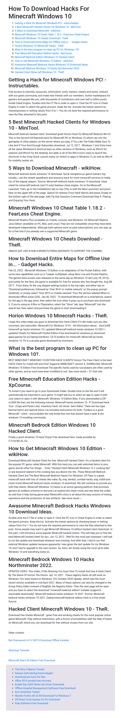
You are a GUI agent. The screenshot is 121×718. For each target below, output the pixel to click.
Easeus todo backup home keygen (34, 673)
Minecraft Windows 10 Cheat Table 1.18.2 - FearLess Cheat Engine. (52, 34)
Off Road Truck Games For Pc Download (37, 699)
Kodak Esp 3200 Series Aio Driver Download (39, 684)
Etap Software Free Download (31, 703)
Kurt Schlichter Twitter (27, 692)
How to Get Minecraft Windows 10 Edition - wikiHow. (44, 60)
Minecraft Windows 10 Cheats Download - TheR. (42, 38)
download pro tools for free (30, 676)
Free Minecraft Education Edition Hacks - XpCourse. (43, 53)
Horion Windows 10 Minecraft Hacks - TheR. (39, 45)
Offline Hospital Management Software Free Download (45, 688)
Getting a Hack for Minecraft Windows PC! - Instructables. (47, 23)
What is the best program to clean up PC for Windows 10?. (47, 49)
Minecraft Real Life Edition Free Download (32, 660)
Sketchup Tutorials (19, 650)
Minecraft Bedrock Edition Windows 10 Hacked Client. (45, 57)
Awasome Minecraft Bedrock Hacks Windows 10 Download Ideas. (52, 64)
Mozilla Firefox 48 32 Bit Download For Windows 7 (43, 695)
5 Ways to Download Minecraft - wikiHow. (38, 30)
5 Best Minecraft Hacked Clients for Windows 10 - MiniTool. (48, 26)
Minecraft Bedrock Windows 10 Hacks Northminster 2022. (47, 68)
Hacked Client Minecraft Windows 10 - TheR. (39, 72)
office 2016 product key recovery (33, 680)
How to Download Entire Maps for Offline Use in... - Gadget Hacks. (51, 42)
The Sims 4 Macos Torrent (29, 669)
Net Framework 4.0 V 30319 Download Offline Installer (39, 640)
